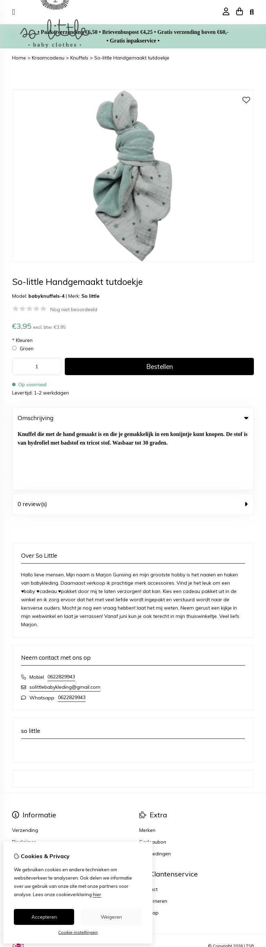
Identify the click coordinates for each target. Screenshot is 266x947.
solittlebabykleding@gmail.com (64, 626)
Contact (148, 828)
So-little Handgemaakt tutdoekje (131, 58)
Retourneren (153, 840)
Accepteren (44, 917)
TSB (250, 884)
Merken (147, 769)
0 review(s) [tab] (133, 442)
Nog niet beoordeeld (73, 309)
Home (19, 58)
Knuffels (79, 58)
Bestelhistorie (27, 840)
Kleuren (22, 340)
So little (90, 296)
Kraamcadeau (48, 58)
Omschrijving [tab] (133, 417)
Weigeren (111, 917)
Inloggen (22, 828)
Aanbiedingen (155, 792)
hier (97, 894)
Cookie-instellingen (78, 932)
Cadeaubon (152, 781)
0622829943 (61, 615)
